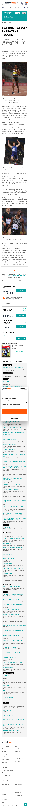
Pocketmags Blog (5, 759)
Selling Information (6, 796)
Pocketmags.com (18, 789)
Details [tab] (14, 393)
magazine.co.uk (18, 792)
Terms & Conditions (6, 775)
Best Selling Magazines (7, 754)
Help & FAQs (17, 748)
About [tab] (23, 393)
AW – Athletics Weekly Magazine (16, 275)
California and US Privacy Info (7, 771)
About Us (17, 787)
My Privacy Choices (6, 780)
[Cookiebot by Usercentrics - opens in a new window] (20, 389)
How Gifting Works (19, 758)
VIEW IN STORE (20, 351)
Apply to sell (4, 799)
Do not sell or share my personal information (14, 417)
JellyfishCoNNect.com (19, 795)
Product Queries (5, 787)
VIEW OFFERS (21, 338)
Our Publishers (5, 762)
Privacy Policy (5, 767)
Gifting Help (17, 761)
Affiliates (3, 789)
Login (14, 280)
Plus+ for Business (6, 765)
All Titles (3, 748)
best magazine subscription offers (10, 335)
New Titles (4, 751)
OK (14, 411)
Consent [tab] (5, 393)
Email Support (18, 751)
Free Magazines (5, 756)
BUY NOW (21, 290)
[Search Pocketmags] (3, 8)
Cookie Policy (5, 778)
